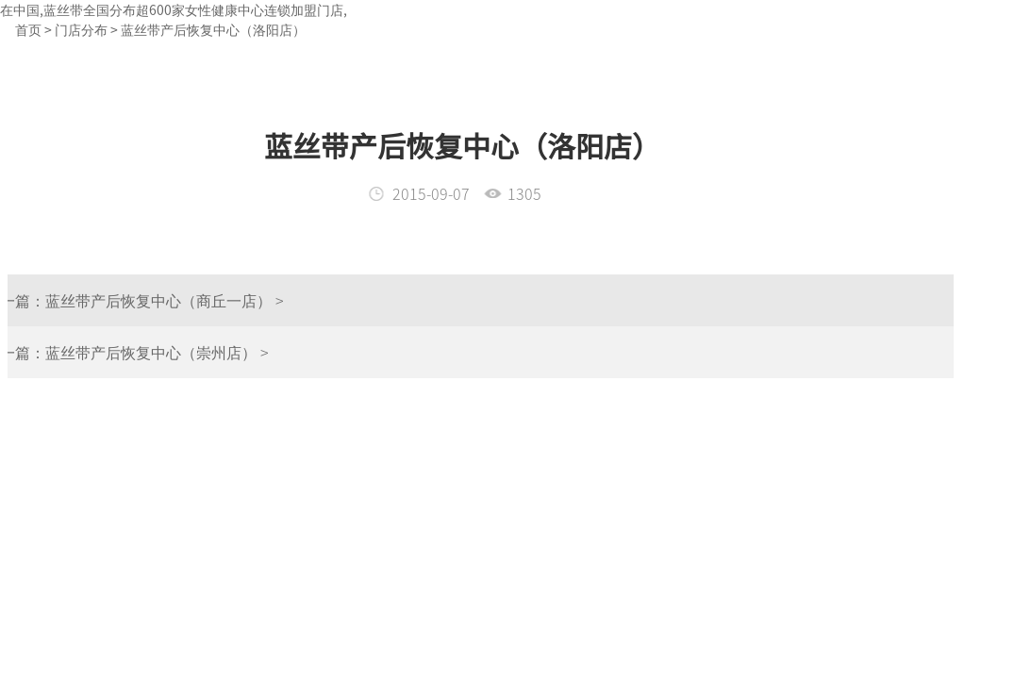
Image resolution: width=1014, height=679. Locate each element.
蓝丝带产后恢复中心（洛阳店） (213, 29)
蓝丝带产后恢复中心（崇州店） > (129, 351)
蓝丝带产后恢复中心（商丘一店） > (136, 300)
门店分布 (81, 29)
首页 (28, 29)
